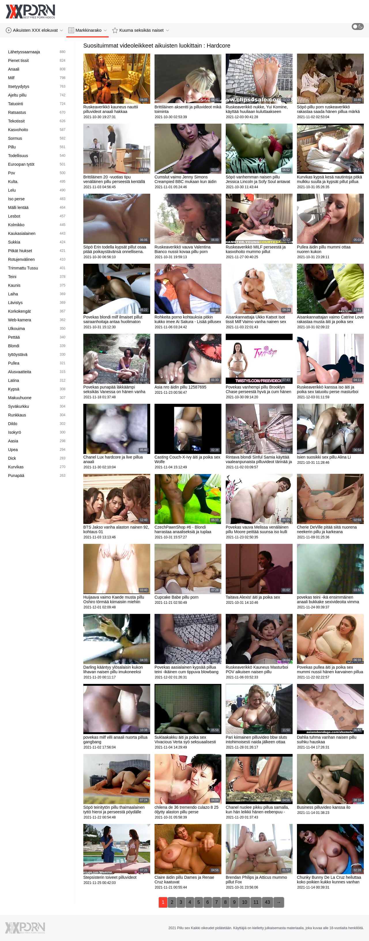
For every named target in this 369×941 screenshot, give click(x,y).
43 (267, 902)
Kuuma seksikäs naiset (140, 30)
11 (256, 902)
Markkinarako (87, 30)
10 (244, 902)
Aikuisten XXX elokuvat (34, 30)
